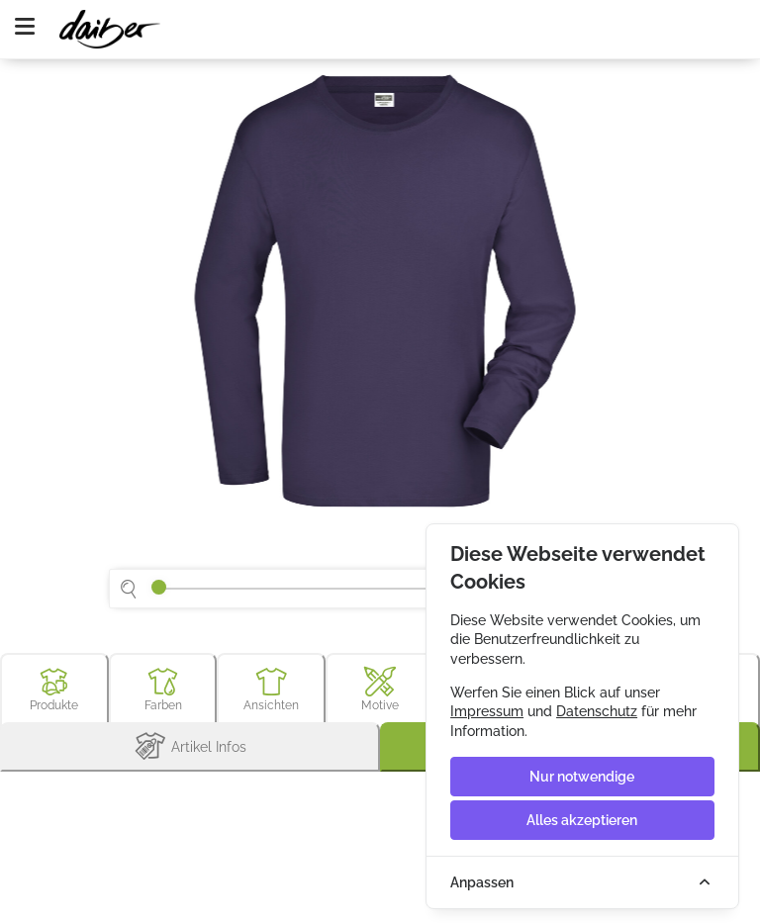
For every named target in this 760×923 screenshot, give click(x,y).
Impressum (486, 711)
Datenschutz (596, 711)
